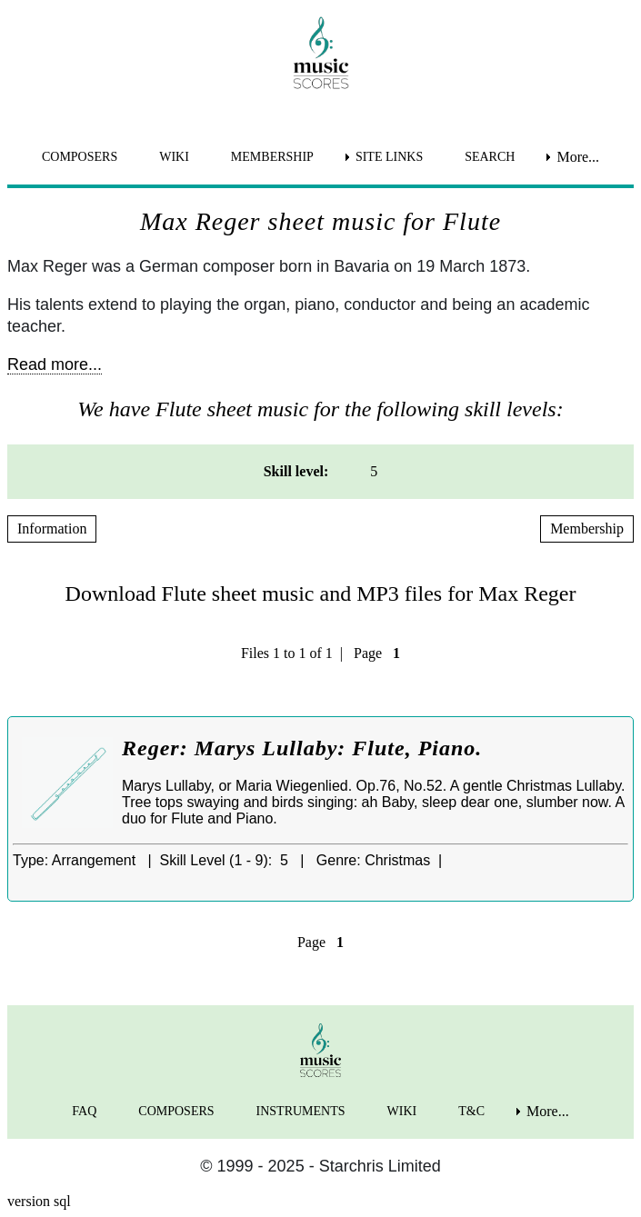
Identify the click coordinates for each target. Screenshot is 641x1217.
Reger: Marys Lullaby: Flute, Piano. (302, 748)
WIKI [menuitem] (174, 157)
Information (51, 528)
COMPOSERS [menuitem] (79, 157)
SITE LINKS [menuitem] (389, 157)
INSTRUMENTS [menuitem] (301, 1111)
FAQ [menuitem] (84, 1111)
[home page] (320, 52)
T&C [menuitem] (471, 1111)
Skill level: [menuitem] (296, 471)
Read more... (54, 364)
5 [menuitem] (373, 471)
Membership (587, 528)
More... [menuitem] (577, 157)
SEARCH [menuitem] (490, 157)
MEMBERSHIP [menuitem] (272, 157)
